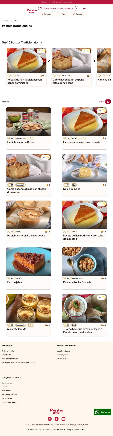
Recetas (46, 14)
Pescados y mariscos (9, 395)
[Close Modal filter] (108, 101)
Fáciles (4, 387)
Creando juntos (62, 355)
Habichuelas (6, 391)
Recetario (78, 14)
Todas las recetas (11, 21)
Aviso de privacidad (35, 430)
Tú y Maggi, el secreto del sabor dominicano (18, 363)
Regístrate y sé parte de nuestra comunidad (56, 2)
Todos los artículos (63, 351)
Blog (62, 14)
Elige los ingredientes (10, 359)
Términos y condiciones (54, 430)
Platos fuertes (7, 398)
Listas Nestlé (6, 355)
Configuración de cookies (75, 430)
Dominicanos (7, 383)
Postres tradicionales (9, 402)
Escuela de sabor (63, 359)
